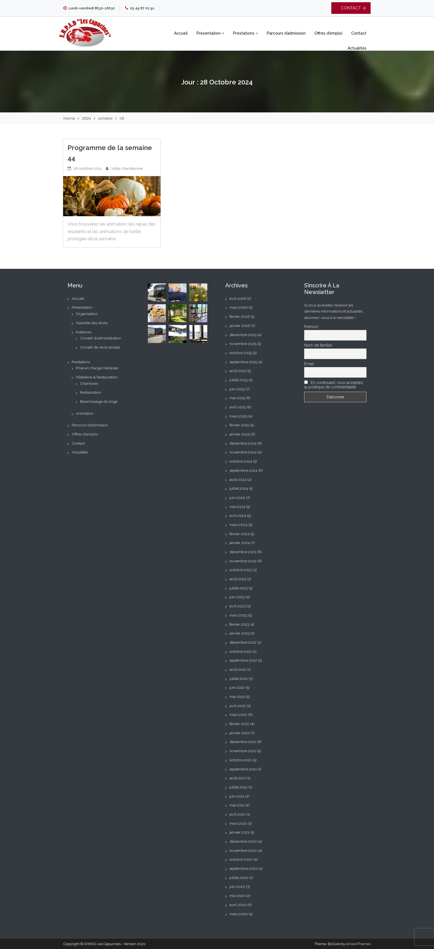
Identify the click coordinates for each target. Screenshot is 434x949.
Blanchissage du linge (98, 401)
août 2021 (237, 778)
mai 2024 (237, 506)
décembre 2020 (243, 841)
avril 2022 (237, 705)
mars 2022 (238, 714)
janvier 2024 (239, 542)
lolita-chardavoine (127, 168)
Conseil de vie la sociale (100, 347)
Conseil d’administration (100, 338)
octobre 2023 (240, 570)
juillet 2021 (238, 787)
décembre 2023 (242, 552)
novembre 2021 (242, 751)
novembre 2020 (243, 850)
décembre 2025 (242, 334)
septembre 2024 (243, 470)
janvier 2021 (239, 832)
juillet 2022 (238, 678)
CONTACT (351, 8)
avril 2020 (237, 904)
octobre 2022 (240, 651)
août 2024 (237, 479)
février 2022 (239, 723)
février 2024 (239, 534)
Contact (358, 33)
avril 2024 (237, 515)
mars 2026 (238, 307)
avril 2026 (237, 298)
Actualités (357, 48)
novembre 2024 (243, 452)
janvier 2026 (239, 325)
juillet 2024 (238, 488)
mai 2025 (237, 398)
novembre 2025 (242, 343)
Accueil (181, 33)
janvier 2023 (239, 633)
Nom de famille (318, 345)
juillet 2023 (238, 588)
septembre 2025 (243, 362)
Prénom (311, 326)
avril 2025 (237, 407)
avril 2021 (237, 814)
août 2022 (237, 669)
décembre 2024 (243, 443)
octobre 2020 (240, 859)
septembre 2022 (243, 660)
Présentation (210, 33)
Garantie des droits (92, 323)
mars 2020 (238, 914)
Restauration (90, 392)
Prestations (245, 33)
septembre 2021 (243, 769)
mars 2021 (238, 823)
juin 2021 (236, 796)
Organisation (87, 313)
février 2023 (239, 624)
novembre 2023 (242, 561)
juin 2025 (237, 389)
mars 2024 (238, 524)
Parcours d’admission (286, 33)
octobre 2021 (240, 760)
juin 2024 (237, 497)
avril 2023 (237, 606)
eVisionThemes (358, 944)
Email (309, 364)
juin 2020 (237, 886)
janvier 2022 (239, 733)
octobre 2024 (240, 461)
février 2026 (239, 316)
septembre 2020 (243, 868)
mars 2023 (238, 615)
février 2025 (239, 425)
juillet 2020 (238, 877)
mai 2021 (237, 805)
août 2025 (237, 370)
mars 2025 (238, 416)
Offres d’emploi (328, 33)
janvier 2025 (239, 434)
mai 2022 (237, 696)
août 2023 (237, 579)
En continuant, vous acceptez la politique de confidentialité (333, 384)
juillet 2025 (238, 380)
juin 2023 (237, 597)
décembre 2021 (242, 741)
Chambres (89, 383)
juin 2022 (237, 687)
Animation (84, 413)
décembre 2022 (242, 642)
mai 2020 (237, 895)
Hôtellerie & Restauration (97, 377)
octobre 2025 (240, 352)
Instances (83, 332)
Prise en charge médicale (97, 368)
